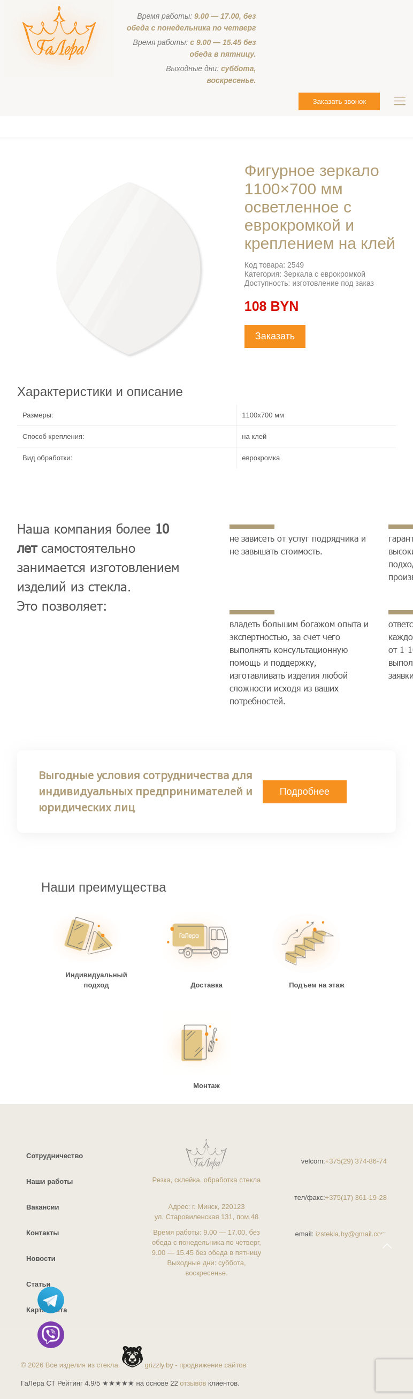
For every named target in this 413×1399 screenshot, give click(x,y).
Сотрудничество (54, 1156)
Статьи (38, 1284)
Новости (41, 1258)
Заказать (275, 336)
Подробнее (305, 791)
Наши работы (49, 1181)
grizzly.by (159, 1365)
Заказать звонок (339, 101)
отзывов (193, 1383)
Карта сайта (46, 1310)
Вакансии (42, 1207)
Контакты (42, 1233)
